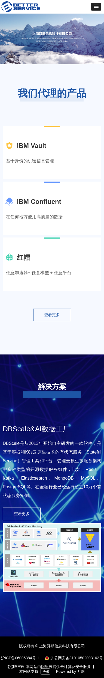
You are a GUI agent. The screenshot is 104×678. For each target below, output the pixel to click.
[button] (96, 7)
